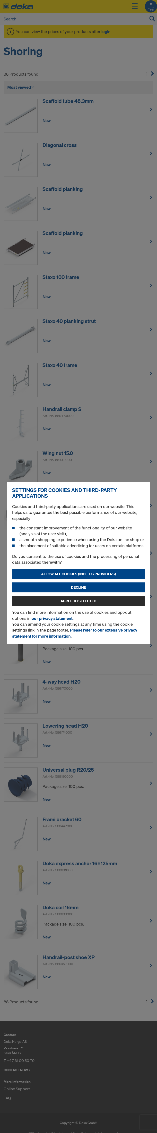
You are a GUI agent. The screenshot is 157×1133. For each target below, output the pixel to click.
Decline (78, 587)
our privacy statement (52, 618)
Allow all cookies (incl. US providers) (78, 573)
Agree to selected (78, 600)
